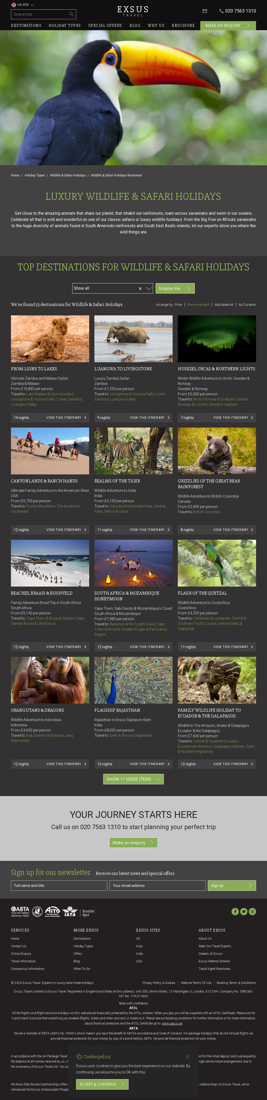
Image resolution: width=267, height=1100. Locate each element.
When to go (82, 969)
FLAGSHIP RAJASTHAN (117, 710)
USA (139, 961)
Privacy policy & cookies (159, 983)
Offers (78, 954)
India (139, 954)
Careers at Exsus (210, 954)
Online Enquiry (21, 954)
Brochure (183, 25)
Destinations (26, 25)
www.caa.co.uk (172, 1023)
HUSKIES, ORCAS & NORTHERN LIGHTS (216, 369)
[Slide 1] (133, 141)
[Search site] (39, 14)
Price (178, 305)
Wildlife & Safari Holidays (68, 175)
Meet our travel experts (215, 946)
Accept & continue (102, 1084)
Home (15, 175)
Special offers (105, 25)
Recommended (198, 305)
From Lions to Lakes (34, 369)
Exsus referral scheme (214, 961)
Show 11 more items (133, 779)
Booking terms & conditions (236, 983)
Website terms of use (196, 983)
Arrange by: (164, 304)
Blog (135, 25)
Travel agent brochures (214, 969)
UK (138, 938)
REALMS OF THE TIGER (117, 481)
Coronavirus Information (27, 969)
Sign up (232, 885)
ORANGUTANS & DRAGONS (37, 710)
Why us (156, 25)
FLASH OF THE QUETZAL (202, 593)
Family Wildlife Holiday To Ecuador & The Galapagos (210, 713)
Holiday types (65, 25)
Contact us (18, 946)
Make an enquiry (228, 25)
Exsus (133, 11)
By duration (247, 305)
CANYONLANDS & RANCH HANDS (44, 481)
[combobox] (112, 287)
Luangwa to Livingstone (123, 369)
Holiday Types (35, 175)
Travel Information (23, 961)
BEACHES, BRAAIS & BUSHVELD (41, 593)
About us (205, 938)
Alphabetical (224, 305)
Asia (139, 946)
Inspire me (175, 288)
